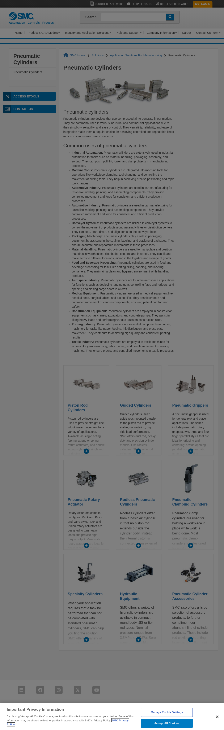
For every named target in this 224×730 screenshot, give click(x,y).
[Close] (217, 720)
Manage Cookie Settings (167, 715)
